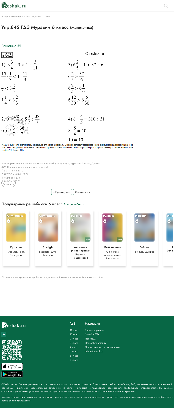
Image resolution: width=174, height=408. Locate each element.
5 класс (74, 355)
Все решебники (74, 204)
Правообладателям (95, 343)
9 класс (74, 338)
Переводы (90, 338)
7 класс (74, 347)
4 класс (74, 360)
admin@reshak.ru (94, 351)
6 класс (74, 351)
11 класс (74, 330)
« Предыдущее (61, 192)
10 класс (74, 334)
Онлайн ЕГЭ (92, 334)
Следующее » (82, 192)
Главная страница (94, 330)
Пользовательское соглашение (102, 347)
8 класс (74, 343)
